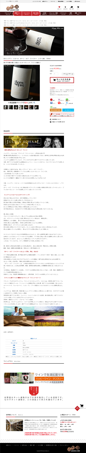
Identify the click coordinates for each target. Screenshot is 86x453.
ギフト (52, 103)
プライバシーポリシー (64, 445)
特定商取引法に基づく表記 (51, 445)
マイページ (53, 1)
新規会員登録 (60, 1)
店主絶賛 (53, 107)
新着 (52, 100)
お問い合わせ (77, 1)
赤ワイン (61, 100)
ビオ (68, 100)
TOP (5, 20)
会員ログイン (45, 1)
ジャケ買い (13, 25)
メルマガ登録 (69, 1)
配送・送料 (32, 445)
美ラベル (61, 103)
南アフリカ (13, 20)
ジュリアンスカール (20, 23)
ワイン (8, 20)
